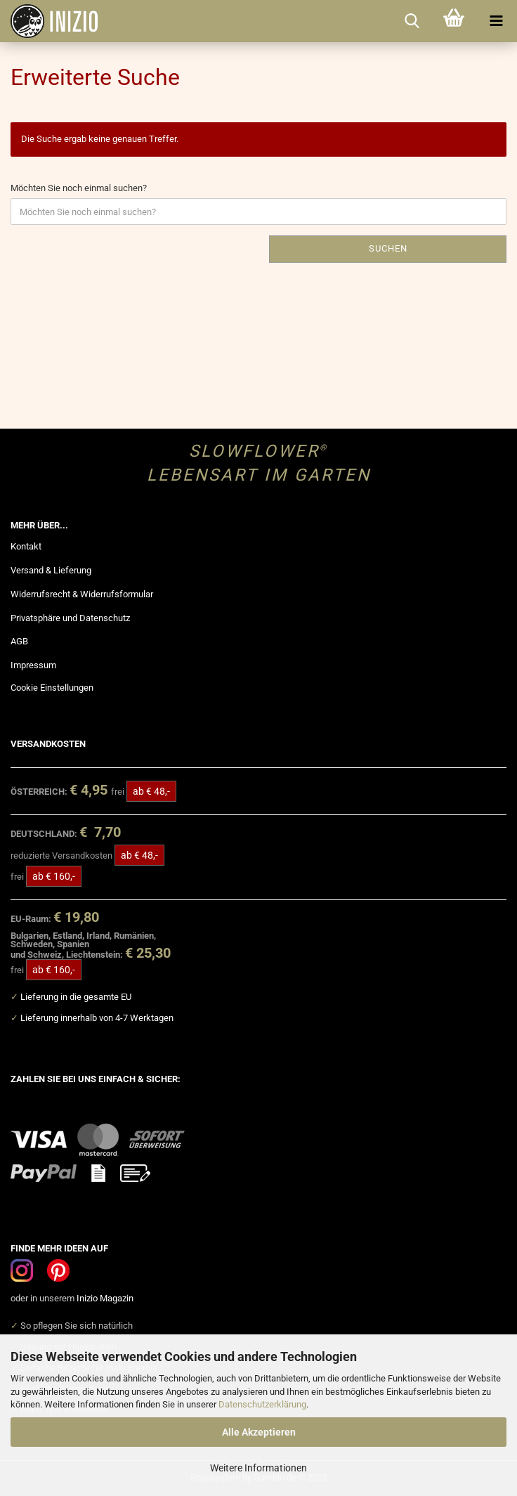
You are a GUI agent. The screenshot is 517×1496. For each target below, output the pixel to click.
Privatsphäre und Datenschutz (70, 618)
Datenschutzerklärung (262, 1404)
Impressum (33, 665)
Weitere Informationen (258, 1468)
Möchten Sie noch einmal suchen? (79, 188)
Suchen (388, 248)
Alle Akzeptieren (259, 1432)
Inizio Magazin (105, 1298)
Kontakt (26, 546)
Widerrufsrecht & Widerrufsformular (82, 594)
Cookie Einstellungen (52, 687)
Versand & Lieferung (51, 570)
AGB (19, 641)
